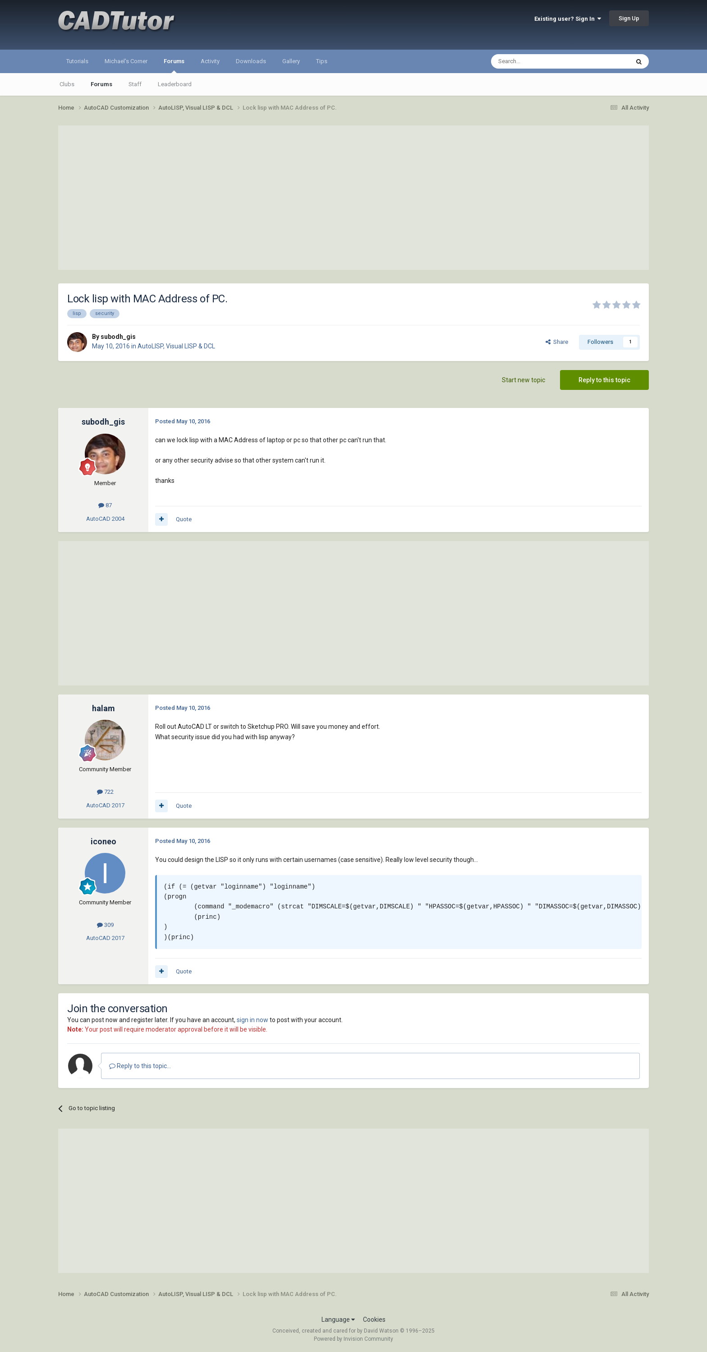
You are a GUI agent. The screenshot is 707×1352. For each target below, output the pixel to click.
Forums (174, 65)
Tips (321, 61)
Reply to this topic (604, 380)
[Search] (538, 61)
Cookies (374, 1319)
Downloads (251, 61)
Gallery (291, 61)
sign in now (252, 1019)
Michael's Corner (126, 61)
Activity (210, 61)
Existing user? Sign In (567, 18)
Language (338, 1319)
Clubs (67, 84)
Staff (135, 84)
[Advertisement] (353, 197)
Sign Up (629, 18)
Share (557, 341)
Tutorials (77, 61)
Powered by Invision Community (353, 1339)
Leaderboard (175, 84)
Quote (184, 519)
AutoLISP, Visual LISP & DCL (176, 346)
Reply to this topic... (140, 1066)
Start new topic (523, 380)
